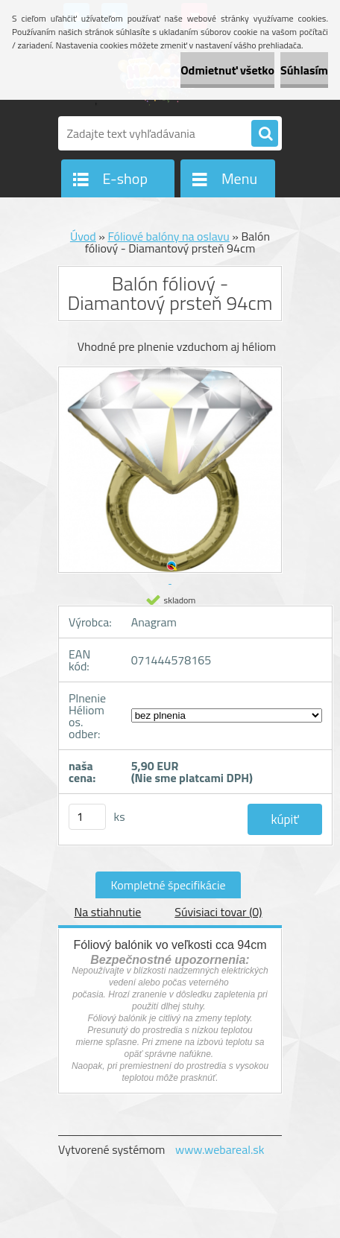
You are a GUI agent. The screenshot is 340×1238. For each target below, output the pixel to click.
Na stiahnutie (107, 912)
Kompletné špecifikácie (167, 885)
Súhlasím (304, 70)
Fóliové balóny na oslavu (168, 236)
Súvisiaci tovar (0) (218, 912)
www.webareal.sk (220, 1149)
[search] (264, 134)
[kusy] (87, 817)
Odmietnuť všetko (227, 70)
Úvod (83, 236)
